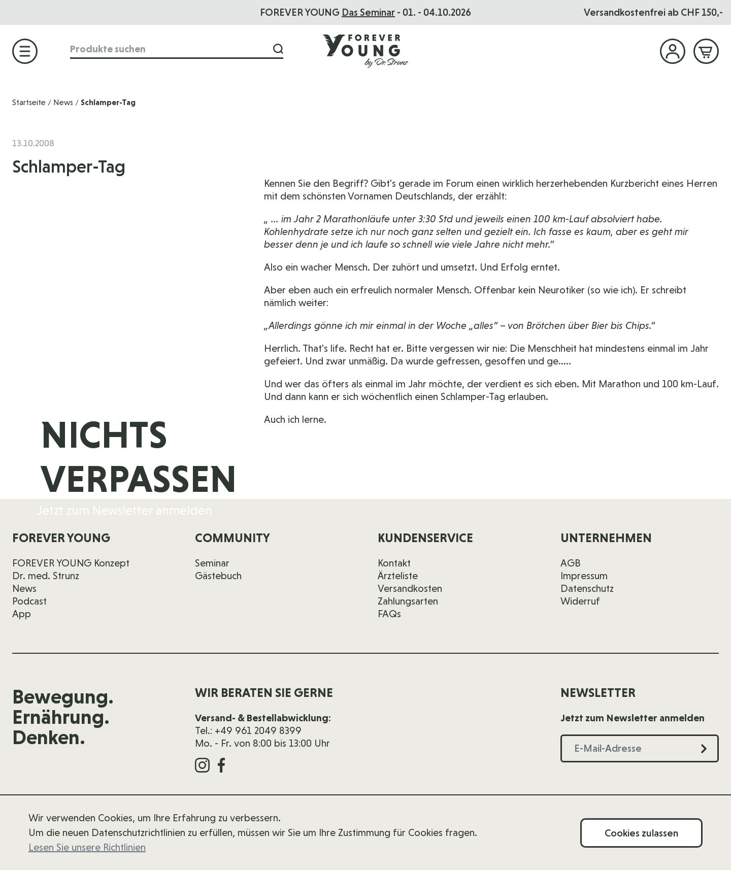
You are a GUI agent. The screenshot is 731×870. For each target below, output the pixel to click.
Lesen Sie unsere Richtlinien (87, 847)
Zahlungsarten (408, 601)
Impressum (584, 576)
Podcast (29, 601)
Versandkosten (410, 588)
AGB (570, 563)
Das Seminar (368, 12)
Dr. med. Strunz (45, 576)
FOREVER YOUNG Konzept (70, 563)
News (63, 102)
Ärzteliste (398, 576)
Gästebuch (218, 576)
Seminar (212, 563)
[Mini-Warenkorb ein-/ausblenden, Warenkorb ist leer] (706, 51)
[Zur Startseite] (365, 51)
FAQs (389, 614)
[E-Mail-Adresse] (553, 467)
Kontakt (394, 563)
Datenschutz (587, 588)
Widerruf (580, 601)
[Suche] (278, 49)
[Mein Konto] (672, 51)
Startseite (29, 102)
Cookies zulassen (641, 833)
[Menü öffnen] (25, 51)
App (21, 614)
